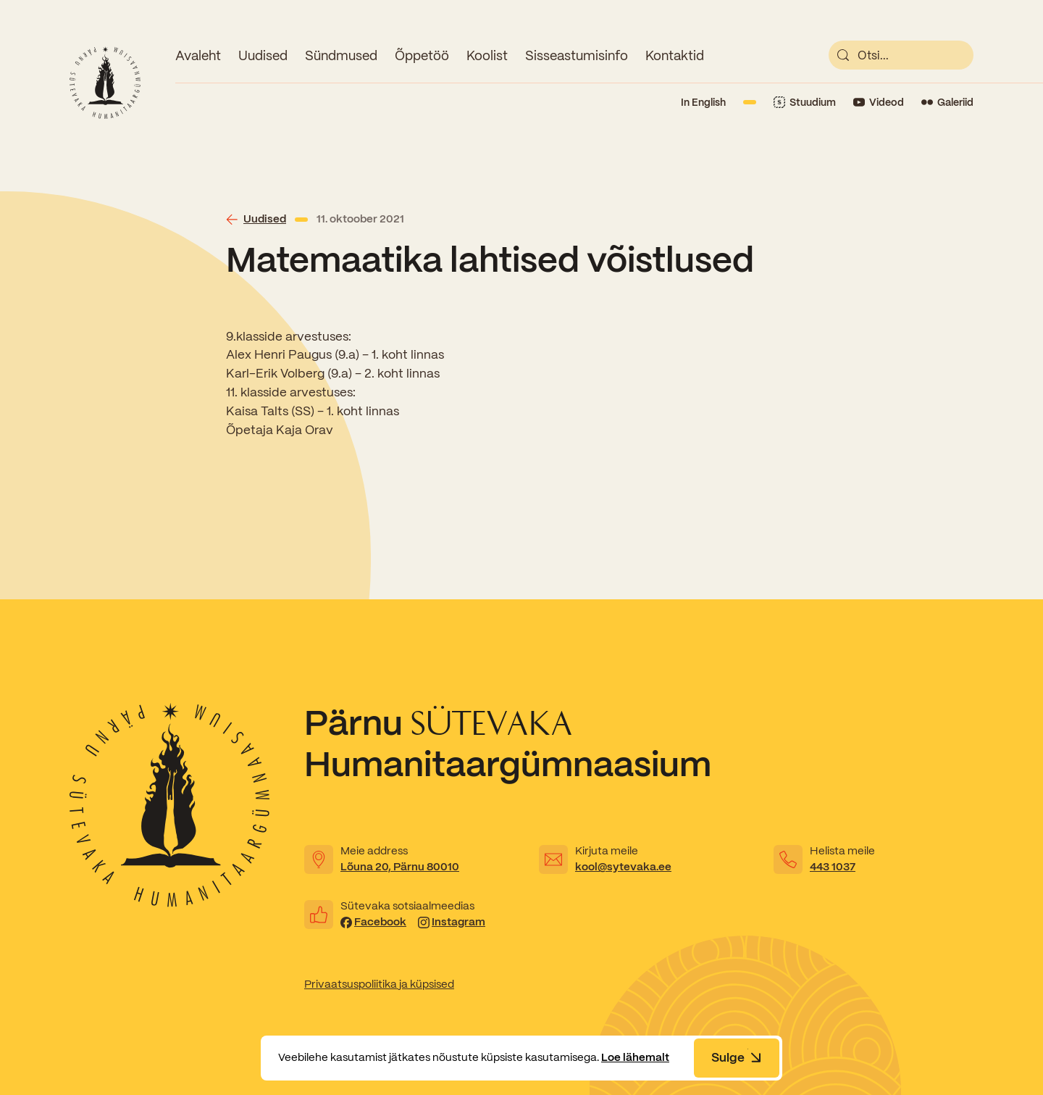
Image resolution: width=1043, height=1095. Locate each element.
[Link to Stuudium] (805, 102)
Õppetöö (422, 55)
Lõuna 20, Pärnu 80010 (399, 866)
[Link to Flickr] (947, 102)
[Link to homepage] (105, 82)
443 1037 (832, 866)
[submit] (843, 55)
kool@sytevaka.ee (623, 866)
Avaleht (198, 55)
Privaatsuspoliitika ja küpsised (379, 984)
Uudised (263, 55)
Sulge (736, 1057)
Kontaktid (674, 55)
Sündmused (341, 55)
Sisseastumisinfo (576, 55)
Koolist (487, 55)
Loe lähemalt (635, 1057)
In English (703, 102)
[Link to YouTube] (878, 102)
